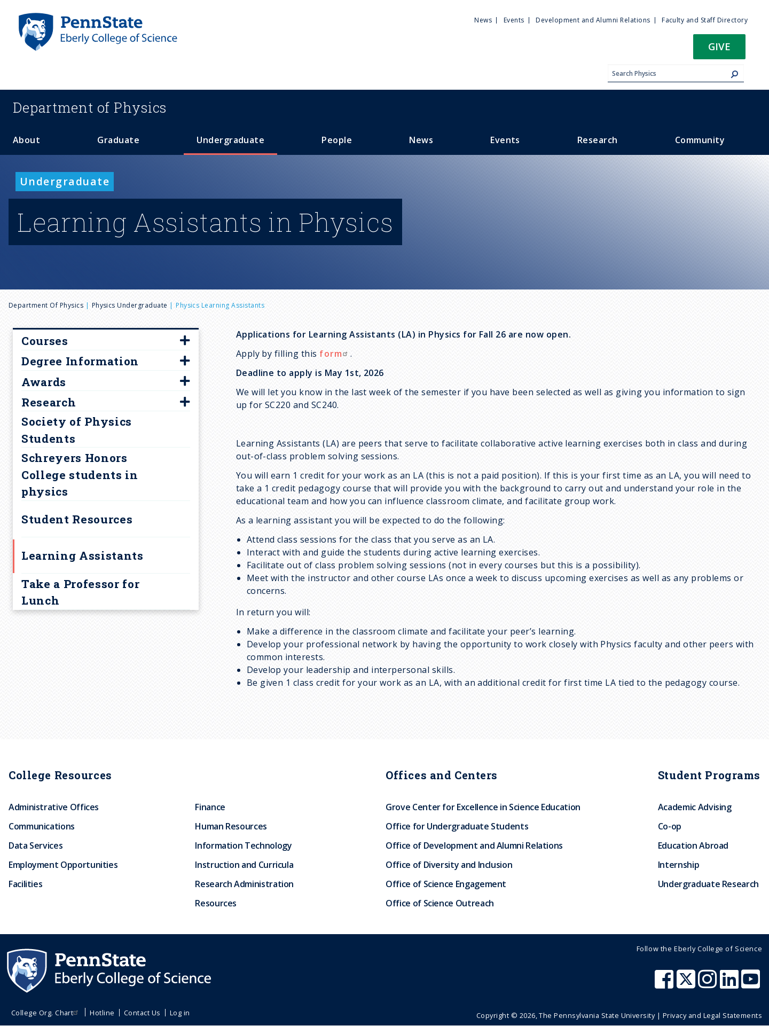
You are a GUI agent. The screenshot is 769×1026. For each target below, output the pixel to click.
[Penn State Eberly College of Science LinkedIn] (730, 984)
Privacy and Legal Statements (712, 1015)
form (334, 353)
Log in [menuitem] (180, 1012)
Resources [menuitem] (216, 903)
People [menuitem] (336, 140)
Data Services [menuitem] (35, 845)
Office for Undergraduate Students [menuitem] (457, 826)
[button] (719, 50)
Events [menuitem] (514, 20)
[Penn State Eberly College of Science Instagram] (708, 984)
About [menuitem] (26, 140)
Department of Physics (46, 305)
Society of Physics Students (76, 430)
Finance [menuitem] (210, 807)
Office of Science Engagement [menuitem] (446, 884)
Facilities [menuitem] (25, 884)
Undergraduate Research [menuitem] (708, 884)
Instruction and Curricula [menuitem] (244, 865)
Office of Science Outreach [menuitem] (440, 903)
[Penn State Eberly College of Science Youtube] (751, 984)
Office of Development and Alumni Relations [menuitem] (474, 845)
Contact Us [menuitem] (142, 1012)
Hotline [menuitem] (102, 1012)
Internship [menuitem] (678, 865)
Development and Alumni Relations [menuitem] (593, 20)
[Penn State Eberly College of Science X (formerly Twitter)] (687, 984)
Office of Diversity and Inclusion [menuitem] (449, 865)
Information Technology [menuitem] (243, 845)
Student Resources (76, 519)
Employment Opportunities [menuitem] (63, 865)
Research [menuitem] (597, 140)
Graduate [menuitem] (118, 140)
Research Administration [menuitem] (244, 884)
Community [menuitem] (700, 140)
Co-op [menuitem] (669, 826)
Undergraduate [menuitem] (230, 140)
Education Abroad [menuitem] (693, 845)
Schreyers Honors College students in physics (79, 474)
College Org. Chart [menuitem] (46, 1012)
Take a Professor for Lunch (80, 592)
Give (719, 46)
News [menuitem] (483, 20)
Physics (90, 107)
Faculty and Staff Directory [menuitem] (705, 20)
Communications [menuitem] (42, 826)
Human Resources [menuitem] (231, 826)
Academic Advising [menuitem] (695, 807)
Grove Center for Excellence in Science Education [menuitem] (483, 807)
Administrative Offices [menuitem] (54, 807)
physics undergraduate (130, 305)
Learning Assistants (82, 555)
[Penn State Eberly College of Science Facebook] (665, 984)
